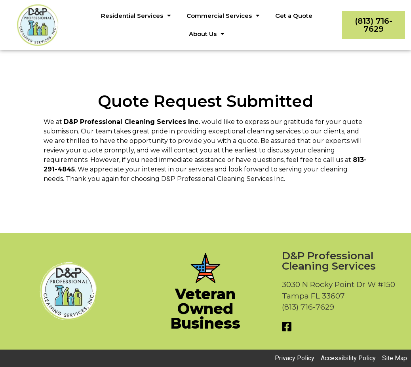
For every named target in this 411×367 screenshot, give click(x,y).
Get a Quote (293, 15)
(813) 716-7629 (373, 25)
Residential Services (136, 16)
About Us (206, 34)
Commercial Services (222, 16)
